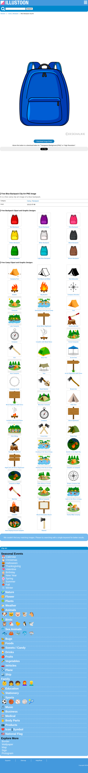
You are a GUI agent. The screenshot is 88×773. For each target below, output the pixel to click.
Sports (9, 697)
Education (12, 688)
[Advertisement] (44, 33)
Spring (9, 578)
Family (5, 678)
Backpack (16, 13)
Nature (9, 592)
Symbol (18, 729)
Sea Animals (13, 629)
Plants (9, 601)
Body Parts (12, 720)
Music (9, 707)
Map (4, 747)
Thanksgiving (13, 566)
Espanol (7, 760)
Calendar (11, 556)
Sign (4, 750)
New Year (11, 575)
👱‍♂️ (31, 683)
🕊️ (31, 623)
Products (11, 724)
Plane (9, 670)
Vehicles (10, 665)
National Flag (14, 733)
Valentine (11, 569)
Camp (10, 13)
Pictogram (7, 753)
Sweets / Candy (15, 647)
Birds (8, 619)
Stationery (12, 693)
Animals (10, 609)
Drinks (9, 652)
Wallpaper (7, 744)
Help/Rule (39, 760)
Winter (9, 587)
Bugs (8, 638)
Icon (8, 729)
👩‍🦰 (24, 683)
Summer (10, 581)
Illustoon (3, 13)
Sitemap (23, 760)
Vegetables (12, 661)
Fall (8, 584)
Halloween (12, 563)
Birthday (10, 572)
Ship (8, 674)
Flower (9, 596)
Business (11, 711)
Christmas (11, 560)
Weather (10, 605)
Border (5, 741)
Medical (10, 716)
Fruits (9, 656)
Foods (9, 643)
